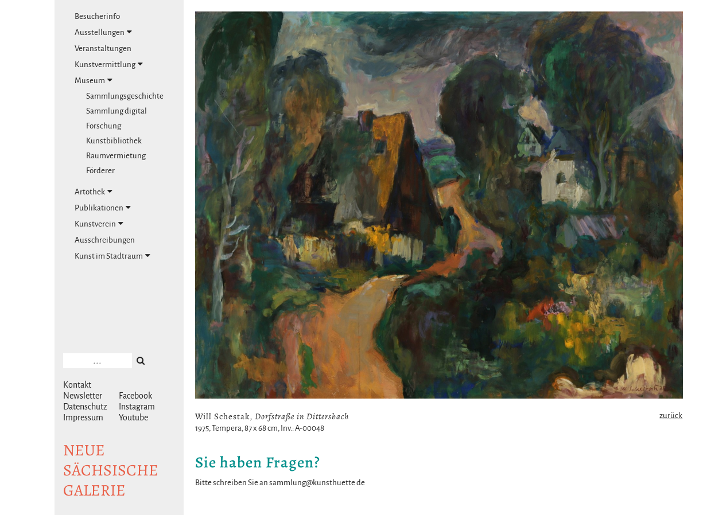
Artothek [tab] (93, 191)
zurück (670, 415)
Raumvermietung (116, 155)
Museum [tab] (93, 80)
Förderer (100, 170)
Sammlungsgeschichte (125, 96)
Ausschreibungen (105, 240)
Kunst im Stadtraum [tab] (112, 255)
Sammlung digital (116, 111)
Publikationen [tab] (103, 207)
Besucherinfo (97, 16)
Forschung (103, 126)
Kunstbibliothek (114, 140)
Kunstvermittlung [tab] (109, 64)
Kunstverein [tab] (99, 223)
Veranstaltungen (103, 48)
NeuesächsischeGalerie (110, 470)
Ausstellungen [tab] (103, 32)
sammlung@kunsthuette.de (317, 482)
